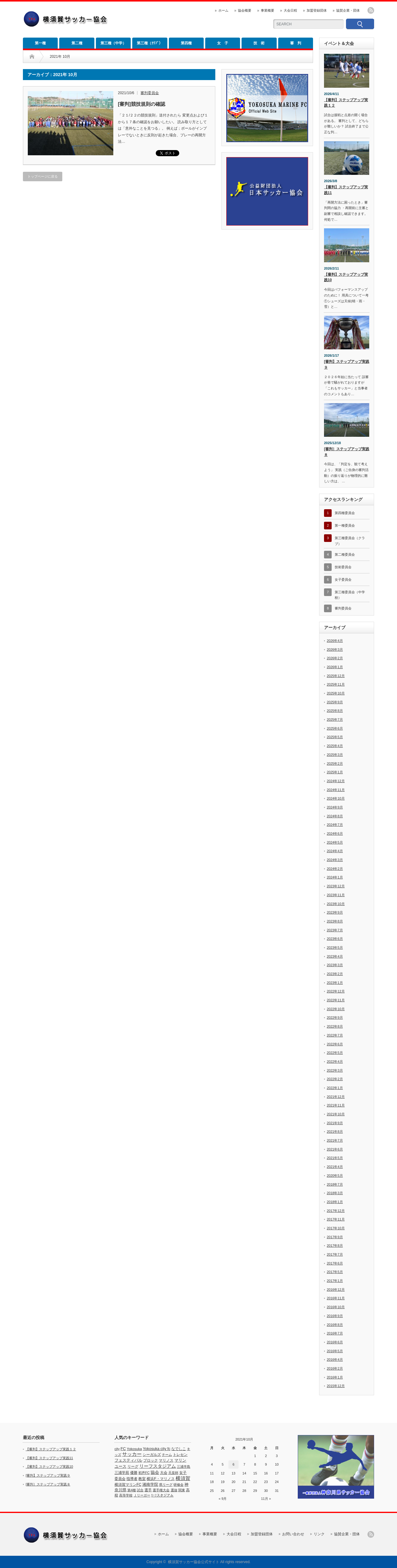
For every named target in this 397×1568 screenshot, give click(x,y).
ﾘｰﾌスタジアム (162, 1495)
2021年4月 (335, 1167)
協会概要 (244, 10)
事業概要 (267, 10)
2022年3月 (335, 1070)
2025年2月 (335, 763)
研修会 (178, 1484)
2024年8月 (335, 816)
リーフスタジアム (157, 1466)
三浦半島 (183, 1466)
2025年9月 (335, 702)
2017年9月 (335, 1237)
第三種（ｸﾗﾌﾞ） (149, 43)
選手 (148, 1490)
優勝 (133, 1472)
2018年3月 (335, 1193)
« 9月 (223, 1498)
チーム (167, 1454)
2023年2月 (335, 974)
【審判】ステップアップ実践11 (346, 190)
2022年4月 (335, 1061)
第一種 (40, 43)
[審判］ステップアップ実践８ (346, 452)
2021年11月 (336, 1105)
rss (370, 10)
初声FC (144, 1472)
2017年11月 (336, 1219)
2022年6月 (335, 1044)
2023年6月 (335, 938)
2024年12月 (336, 781)
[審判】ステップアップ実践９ (346, 364)
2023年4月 (335, 956)
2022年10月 (336, 1009)
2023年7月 (335, 930)
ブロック (150, 1460)
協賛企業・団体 (348, 10)
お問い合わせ (293, 1534)
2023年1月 (335, 983)
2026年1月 (335, 667)
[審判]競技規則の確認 (141, 104)
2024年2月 (335, 868)
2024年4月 (335, 851)
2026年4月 (335, 640)
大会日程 (290, 10)
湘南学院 (150, 1484)
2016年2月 (335, 1368)
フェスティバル (128, 1460)
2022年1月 (335, 1088)
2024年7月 (335, 824)
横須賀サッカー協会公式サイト (193, 1562)
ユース (120, 1466)
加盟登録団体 (317, 10)
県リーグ (166, 1484)
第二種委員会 (345, 554)
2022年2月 (335, 1079)
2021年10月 (336, 1114)
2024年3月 (335, 860)
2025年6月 (335, 728)
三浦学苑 (122, 1472)
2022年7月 (335, 1035)
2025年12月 (336, 676)
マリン (180, 1460)
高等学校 (126, 1495)
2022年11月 (336, 1000)
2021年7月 (335, 1140)
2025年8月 (335, 710)
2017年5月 (335, 1272)
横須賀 (183, 1478)
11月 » (266, 1498)
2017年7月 (335, 1254)
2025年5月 (335, 737)
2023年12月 (336, 886)
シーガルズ (152, 1454)
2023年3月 (335, 965)
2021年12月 (336, 1097)
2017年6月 (335, 1263)
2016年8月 (335, 1325)
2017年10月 (336, 1228)
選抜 (174, 1490)
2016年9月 (335, 1316)
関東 (181, 1490)
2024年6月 (335, 833)
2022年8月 (335, 1026)
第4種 (131, 1490)
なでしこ (178, 1449)
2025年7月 (335, 719)
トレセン (180, 1454)
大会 (163, 1472)
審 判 (295, 43)
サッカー (132, 1454)
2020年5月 (335, 1175)
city (117, 1449)
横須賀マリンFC (128, 1484)
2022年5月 (335, 1053)
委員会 (120, 1479)
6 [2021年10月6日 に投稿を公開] (233, 1464)
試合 (140, 1490)
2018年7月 (335, 1184)
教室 (142, 1479)
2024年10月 (336, 798)
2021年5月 (335, 1158)
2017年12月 (336, 1211)
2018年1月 (335, 1202)
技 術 (258, 43)
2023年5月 (335, 947)
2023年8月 (335, 921)
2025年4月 (335, 746)
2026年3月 (335, 649)
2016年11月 (336, 1298)
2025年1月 (335, 772)
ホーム (223, 10)
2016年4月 (335, 1359)
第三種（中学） (113, 43)
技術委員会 (343, 567)
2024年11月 (336, 790)
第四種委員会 (345, 513)
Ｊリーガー (141, 1495)
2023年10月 (336, 904)
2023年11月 (336, 895)
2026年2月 (335, 658)
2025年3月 (335, 754)
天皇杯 (173, 1472)
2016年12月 (336, 1289)
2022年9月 (335, 1017)
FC (123, 1448)
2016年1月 (335, 1377)
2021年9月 (335, 1123)
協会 (155, 1472)
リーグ (132, 1466)
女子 (183, 1472)
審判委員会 (149, 93)
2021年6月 (335, 1149)
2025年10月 (336, 693)
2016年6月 (335, 1342)
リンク (319, 1534)
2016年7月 (335, 1333)
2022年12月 (336, 991)
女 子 (222, 43)
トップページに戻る (42, 176)
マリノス (166, 1460)
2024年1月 (335, 877)
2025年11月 (336, 684)
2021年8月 (335, 1131)
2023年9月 (335, 912)
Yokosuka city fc (156, 1449)
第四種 (186, 43)
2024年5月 (335, 842)
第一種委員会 (345, 525)
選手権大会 (161, 1490)
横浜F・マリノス (160, 1479)
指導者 (131, 1479)
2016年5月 (335, 1351)
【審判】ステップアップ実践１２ (346, 103)
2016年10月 (336, 1307)
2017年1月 (335, 1281)
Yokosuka (134, 1449)
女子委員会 (343, 579)
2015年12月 (336, 1386)
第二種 (76, 43)
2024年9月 (335, 807)
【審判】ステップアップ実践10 (346, 277)
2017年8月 (335, 1245)
